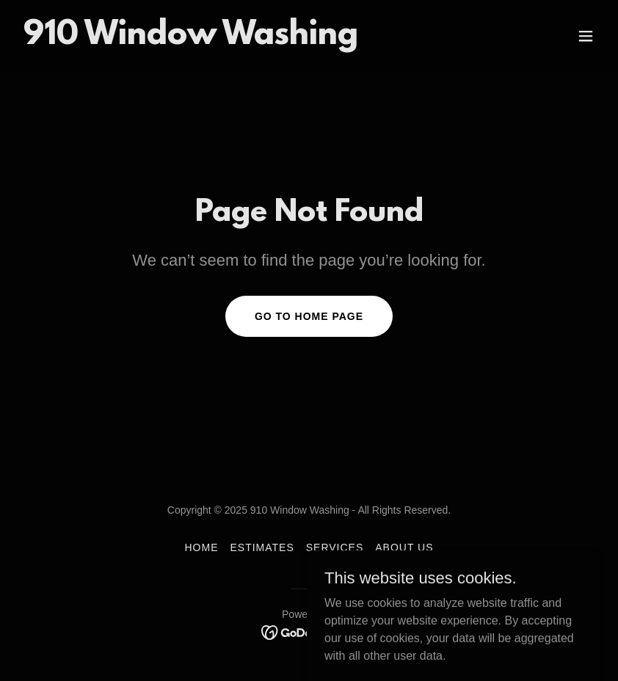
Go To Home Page (309, 316)
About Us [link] (404, 547)
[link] (190, 40)
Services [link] (335, 547)
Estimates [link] (262, 547)
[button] (585, 36)
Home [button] (201, 547)
